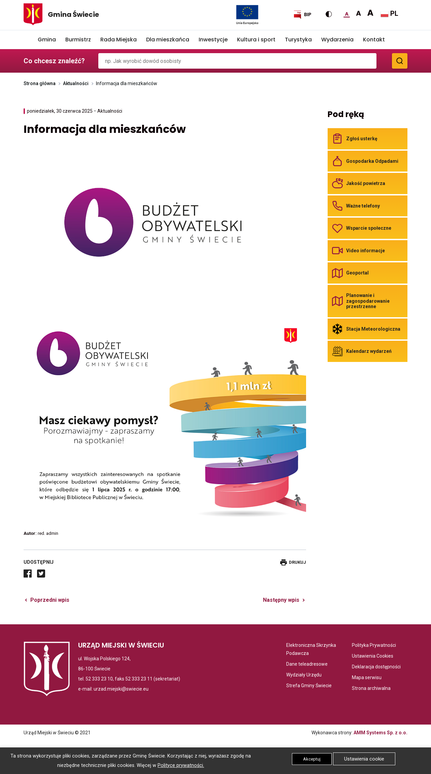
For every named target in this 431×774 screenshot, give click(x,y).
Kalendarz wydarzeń (369, 351)
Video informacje (365, 250)
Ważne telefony (363, 206)
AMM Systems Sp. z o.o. (380, 732)
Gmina (47, 39)
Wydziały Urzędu (304, 675)
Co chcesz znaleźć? (54, 61)
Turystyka (298, 39)
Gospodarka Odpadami (372, 161)
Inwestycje (213, 39)
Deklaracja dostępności (376, 667)
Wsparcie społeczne (368, 228)
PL (389, 13)
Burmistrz (78, 39)
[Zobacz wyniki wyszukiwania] (399, 61)
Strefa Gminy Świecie (309, 685)
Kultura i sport (256, 39)
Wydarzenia (337, 39)
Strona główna (40, 83)
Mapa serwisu (367, 677)
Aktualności (76, 83)
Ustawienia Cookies (372, 656)
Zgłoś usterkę (361, 138)
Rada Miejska (118, 39)
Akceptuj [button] (312, 759)
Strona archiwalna (371, 688)
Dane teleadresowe (307, 664)
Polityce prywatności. (181, 765)
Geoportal (357, 272)
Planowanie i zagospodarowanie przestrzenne (368, 301)
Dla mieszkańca (167, 39)
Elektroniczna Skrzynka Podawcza (312, 649)
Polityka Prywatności (374, 645)
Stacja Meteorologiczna (373, 329)
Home (28, 39)
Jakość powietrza (365, 183)
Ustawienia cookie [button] (364, 759)
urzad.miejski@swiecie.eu (121, 689)
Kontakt (374, 39)
